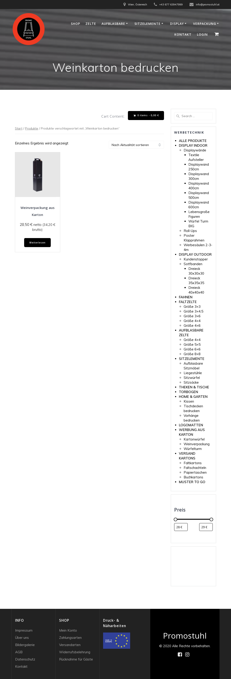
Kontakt (183, 34)
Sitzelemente (147, 23)
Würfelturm (193, 449)
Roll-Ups (190, 231)
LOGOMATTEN (191, 425)
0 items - (146, 115)
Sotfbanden (193, 264)
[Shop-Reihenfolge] (136, 145)
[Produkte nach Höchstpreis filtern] (206, 527)
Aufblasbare (113, 23)
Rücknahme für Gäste (76, 659)
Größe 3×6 (192, 316)
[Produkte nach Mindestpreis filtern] (181, 527)
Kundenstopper (196, 259)
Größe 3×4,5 (193, 311)
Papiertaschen (195, 472)
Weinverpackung (197, 444)
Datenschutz (25, 659)
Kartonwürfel (194, 439)
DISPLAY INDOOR (193, 145)
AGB (19, 652)
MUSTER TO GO (192, 482)
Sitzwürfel (192, 377)
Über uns (22, 637)
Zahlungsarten (70, 637)
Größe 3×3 (192, 306)
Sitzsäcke (191, 382)
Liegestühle (193, 373)
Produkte (31, 128)
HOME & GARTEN (193, 396)
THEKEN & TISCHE (194, 387)
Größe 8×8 (192, 354)
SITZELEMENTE (191, 359)
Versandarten (70, 645)
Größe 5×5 (192, 344)
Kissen (189, 401)
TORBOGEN (188, 392)
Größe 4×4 (192, 321)
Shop (75, 23)
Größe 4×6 (192, 325)
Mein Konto (68, 630)
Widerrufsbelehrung (74, 652)
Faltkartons (193, 463)
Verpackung (204, 23)
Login (202, 34)
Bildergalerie (25, 645)
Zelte (90, 23)
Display (177, 23)
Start (18, 128)
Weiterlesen (37, 242)
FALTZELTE (188, 302)
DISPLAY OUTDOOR (195, 254)
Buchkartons (193, 477)
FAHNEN (185, 297)
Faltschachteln (195, 468)
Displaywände (195, 150)
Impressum (23, 630)
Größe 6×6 (192, 349)
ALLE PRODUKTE (193, 141)
